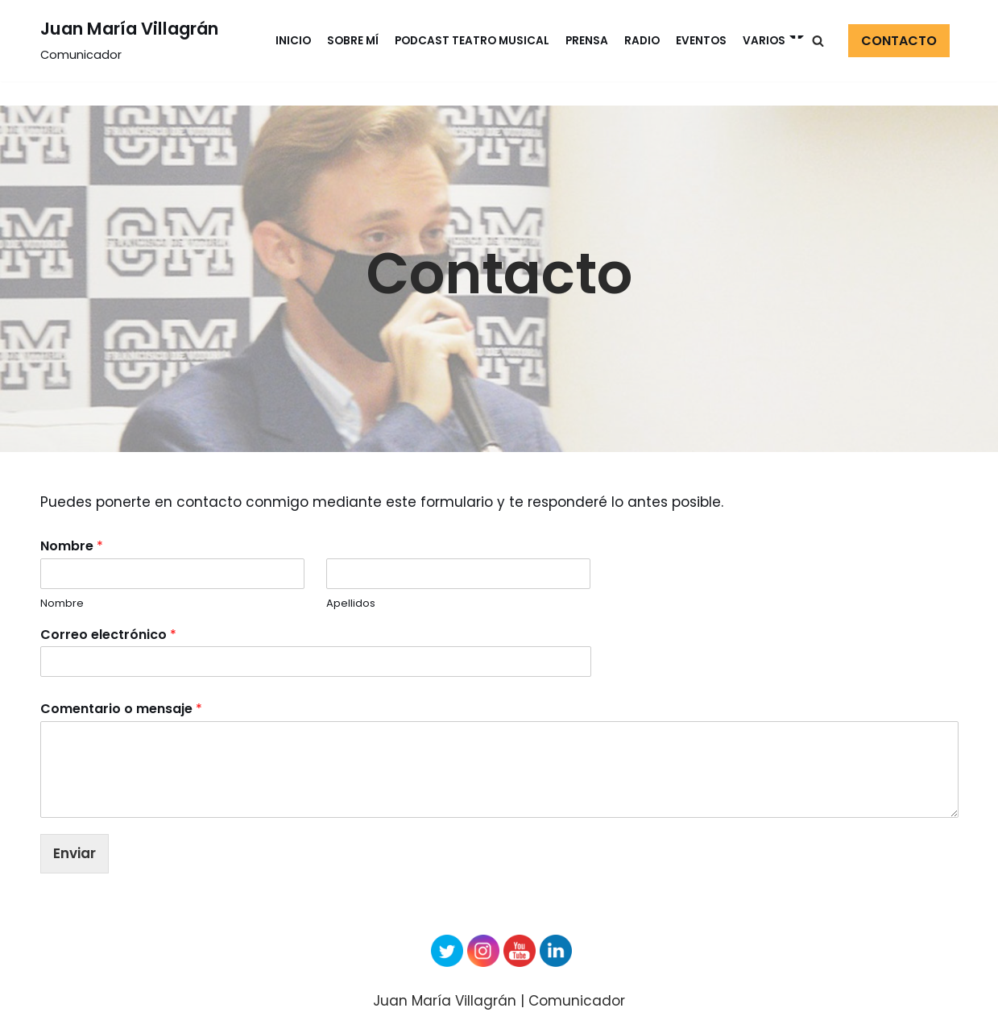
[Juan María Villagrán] (129, 41)
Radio (642, 40)
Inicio (293, 40)
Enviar (74, 853)
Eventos (701, 40)
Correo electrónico (108, 635)
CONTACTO (899, 40)
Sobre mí (353, 40)
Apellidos (350, 604)
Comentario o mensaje (121, 709)
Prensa (586, 40)
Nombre (71, 546)
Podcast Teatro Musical (472, 40)
